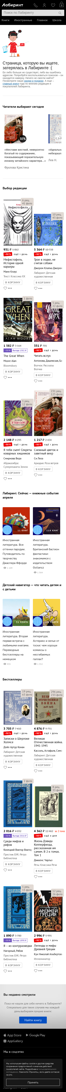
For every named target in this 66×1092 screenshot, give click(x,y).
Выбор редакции (15, 188)
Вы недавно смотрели (19, 995)
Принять (33, 1082)
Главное (42, 20)
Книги (6, 20)
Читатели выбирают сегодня (23, 107)
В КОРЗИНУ (12, 282)
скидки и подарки (33, 80)
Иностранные (23, 20)
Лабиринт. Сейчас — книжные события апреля (31, 495)
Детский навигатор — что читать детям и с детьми (32, 587)
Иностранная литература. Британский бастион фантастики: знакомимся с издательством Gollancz (46, 553)
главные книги (11, 83)
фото (27, 203)
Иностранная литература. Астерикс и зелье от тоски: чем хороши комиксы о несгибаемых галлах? (46, 645)
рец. (26, 200)
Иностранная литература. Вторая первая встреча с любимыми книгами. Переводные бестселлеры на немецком (16, 645)
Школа (57, 20)
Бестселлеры (12, 679)
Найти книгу (33, 1020)
